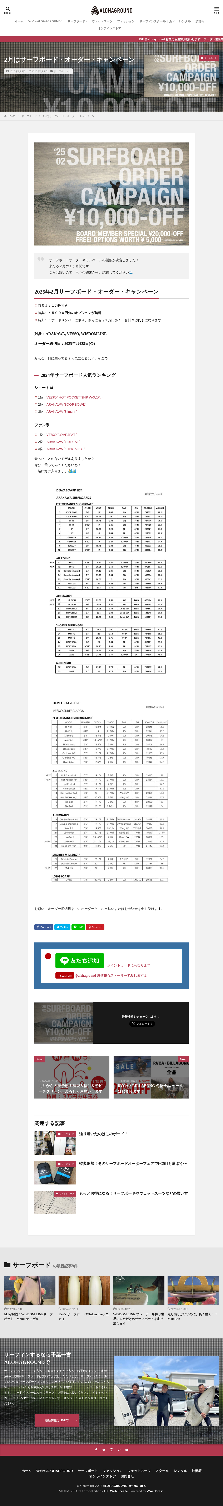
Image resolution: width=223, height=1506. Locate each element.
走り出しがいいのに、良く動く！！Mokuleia (193, 1317)
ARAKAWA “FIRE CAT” (63, 442)
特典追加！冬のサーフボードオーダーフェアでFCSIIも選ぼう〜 (133, 1164)
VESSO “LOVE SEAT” (61, 434)
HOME (11, 116)
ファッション (126, 21)
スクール (162, 1471)
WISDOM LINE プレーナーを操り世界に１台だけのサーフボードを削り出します (138, 1319)
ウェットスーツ (102, 21)
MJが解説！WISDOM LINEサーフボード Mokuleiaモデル (28, 1317)
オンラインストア (109, 28)
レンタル (185, 21)
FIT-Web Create (116, 1491)
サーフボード (76, 21)
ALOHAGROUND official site (124, 1485)
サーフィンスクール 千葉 (155, 21)
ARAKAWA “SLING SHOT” (65, 449)
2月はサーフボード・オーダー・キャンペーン (68, 116)
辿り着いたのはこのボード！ (103, 1134)
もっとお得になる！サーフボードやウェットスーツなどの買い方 (133, 1193)
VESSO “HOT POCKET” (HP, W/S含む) (74, 397)
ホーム (19, 21)
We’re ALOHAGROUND (44, 21)
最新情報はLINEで (57, 1420)
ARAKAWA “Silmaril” (61, 411)
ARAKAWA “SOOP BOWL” (65, 404)
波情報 (199, 21)
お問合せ (127, 1476)
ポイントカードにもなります (102, 965)
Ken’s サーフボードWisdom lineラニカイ (84, 1317)
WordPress (155, 1491)
